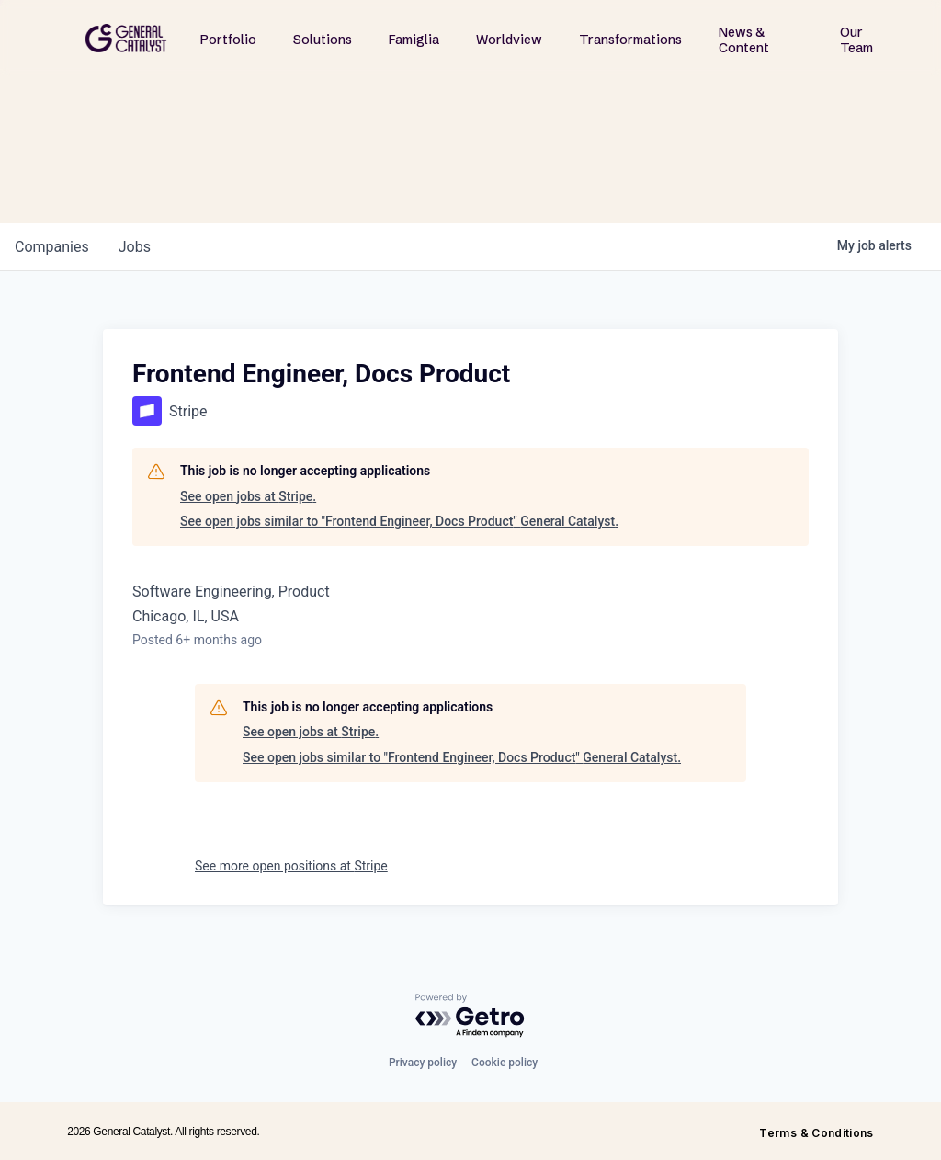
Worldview (509, 39)
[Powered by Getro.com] (470, 1016)
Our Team (856, 40)
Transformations (630, 39)
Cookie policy (504, 1062)
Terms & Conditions (816, 1133)
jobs (135, 247)
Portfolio (228, 39)
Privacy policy (423, 1062)
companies (52, 247)
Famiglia (414, 39)
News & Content (744, 40)
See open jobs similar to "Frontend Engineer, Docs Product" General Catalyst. (399, 521)
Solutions (322, 39)
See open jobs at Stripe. (248, 496)
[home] (126, 38)
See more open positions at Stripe (291, 866)
